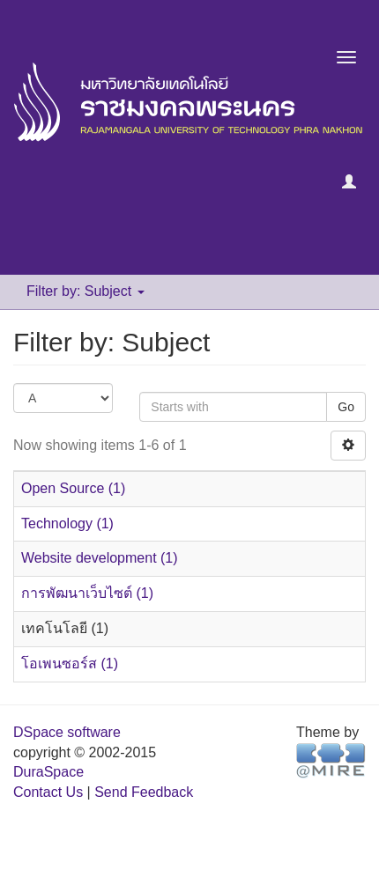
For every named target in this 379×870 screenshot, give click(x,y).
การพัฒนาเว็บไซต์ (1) (87, 593)
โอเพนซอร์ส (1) (69, 663)
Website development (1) (99, 557)
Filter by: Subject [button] (85, 291)
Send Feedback (143, 792)
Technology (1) (67, 523)
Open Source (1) (73, 488)
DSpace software (67, 732)
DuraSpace (48, 771)
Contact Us (48, 792)
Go (346, 407)
